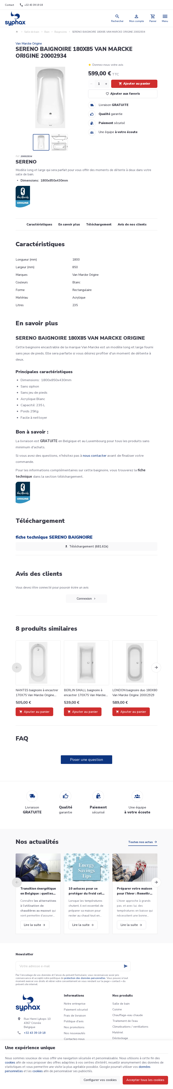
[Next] (156, 668)
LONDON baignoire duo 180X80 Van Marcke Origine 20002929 (134, 692)
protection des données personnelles (84, 978)
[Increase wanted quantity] (106, 84)
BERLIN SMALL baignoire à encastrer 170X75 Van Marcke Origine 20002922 (85, 693)
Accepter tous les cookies (145, 1080)
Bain (47, 31)
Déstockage (120, 1038)
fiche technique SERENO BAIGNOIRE (54, 537)
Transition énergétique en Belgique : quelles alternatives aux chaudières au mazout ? (38, 891)
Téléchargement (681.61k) (86, 546)
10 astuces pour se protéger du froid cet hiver (85, 891)
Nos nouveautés (74, 1033)
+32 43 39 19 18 (34, 1033)
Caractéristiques (39, 224)
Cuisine (117, 1009)
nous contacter (94, 455)
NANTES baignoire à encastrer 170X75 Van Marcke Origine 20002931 (37, 693)
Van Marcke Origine (29, 43)
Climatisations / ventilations (130, 1027)
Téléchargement (99, 224)
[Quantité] (99, 84)
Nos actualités (37, 842)
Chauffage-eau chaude (127, 1015)
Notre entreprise (74, 1004)
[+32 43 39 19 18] (31, 5)
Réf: (18, 156)
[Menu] (165, 18)
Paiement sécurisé (76, 1010)
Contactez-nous (74, 1039)
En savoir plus (69, 224)
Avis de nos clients (132, 224)
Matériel (117, 1032)
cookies (10, 1062)
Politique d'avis (74, 1021)
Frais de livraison (75, 1016)
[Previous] (17, 668)
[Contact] (9, 5)
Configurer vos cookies (100, 1080)
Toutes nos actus (140, 842)
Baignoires (60, 31)
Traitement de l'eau (125, 1021)
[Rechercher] (117, 18)
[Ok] (126, 966)
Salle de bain (31, 31)
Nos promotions (74, 1027)
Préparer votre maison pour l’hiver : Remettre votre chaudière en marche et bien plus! (134, 891)
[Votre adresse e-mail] (73, 966)
